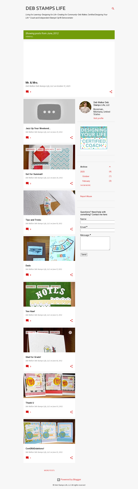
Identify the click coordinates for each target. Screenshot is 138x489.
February (86, 181)
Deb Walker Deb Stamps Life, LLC (101, 103)
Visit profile (98, 118)
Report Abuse (86, 196)
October (85, 176)
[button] (111, 92)
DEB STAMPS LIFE (45, 8)
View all (29, 37)
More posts (49, 470)
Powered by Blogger (69, 479)
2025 (82, 172)
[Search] (113, 8)
